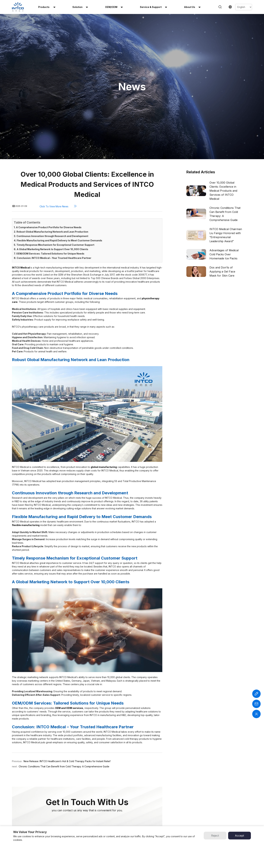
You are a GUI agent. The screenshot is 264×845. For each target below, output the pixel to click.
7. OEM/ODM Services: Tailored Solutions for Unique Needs (49, 177)
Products (46, 7)
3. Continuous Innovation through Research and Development (51, 159)
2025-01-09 (21, 129)
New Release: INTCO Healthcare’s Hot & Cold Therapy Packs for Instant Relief (67, 684)
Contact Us (140, 812)
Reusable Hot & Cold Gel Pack (95, 796)
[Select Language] (243, 7)
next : (15, 690)
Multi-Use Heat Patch (90, 812)
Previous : (17, 684)
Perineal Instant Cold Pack (93, 823)
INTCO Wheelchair (180, 796)
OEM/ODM (114, 7)
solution (80, 7)
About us (192, 7)
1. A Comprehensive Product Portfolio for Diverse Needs (47, 150)
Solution (138, 796)
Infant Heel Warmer (89, 817)
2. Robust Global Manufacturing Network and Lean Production (51, 155)
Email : (226, 801)
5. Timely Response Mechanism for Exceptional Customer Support (54, 168)
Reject (215, 835)
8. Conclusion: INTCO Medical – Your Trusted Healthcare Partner (52, 181)
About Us (139, 801)
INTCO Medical (177, 790)
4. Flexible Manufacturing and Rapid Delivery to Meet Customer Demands (58, 164)
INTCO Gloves (177, 801)
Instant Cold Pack (87, 790)
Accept (239, 835)
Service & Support (153, 7)
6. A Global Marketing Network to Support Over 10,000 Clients (51, 172)
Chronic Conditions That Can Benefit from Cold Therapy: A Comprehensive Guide (64, 690)
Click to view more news (59, 129)
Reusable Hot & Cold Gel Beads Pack (96, 804)
